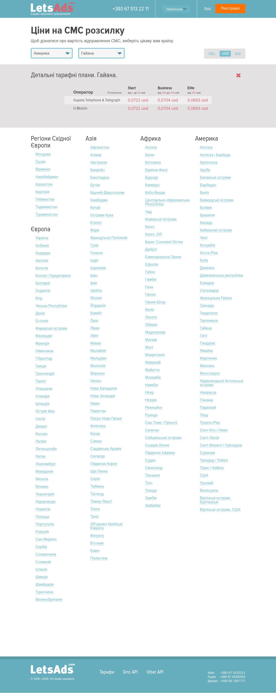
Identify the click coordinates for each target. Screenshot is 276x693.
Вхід (207, 8)
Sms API (130, 672)
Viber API (155, 672)
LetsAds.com (53, 669)
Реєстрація (230, 8)
